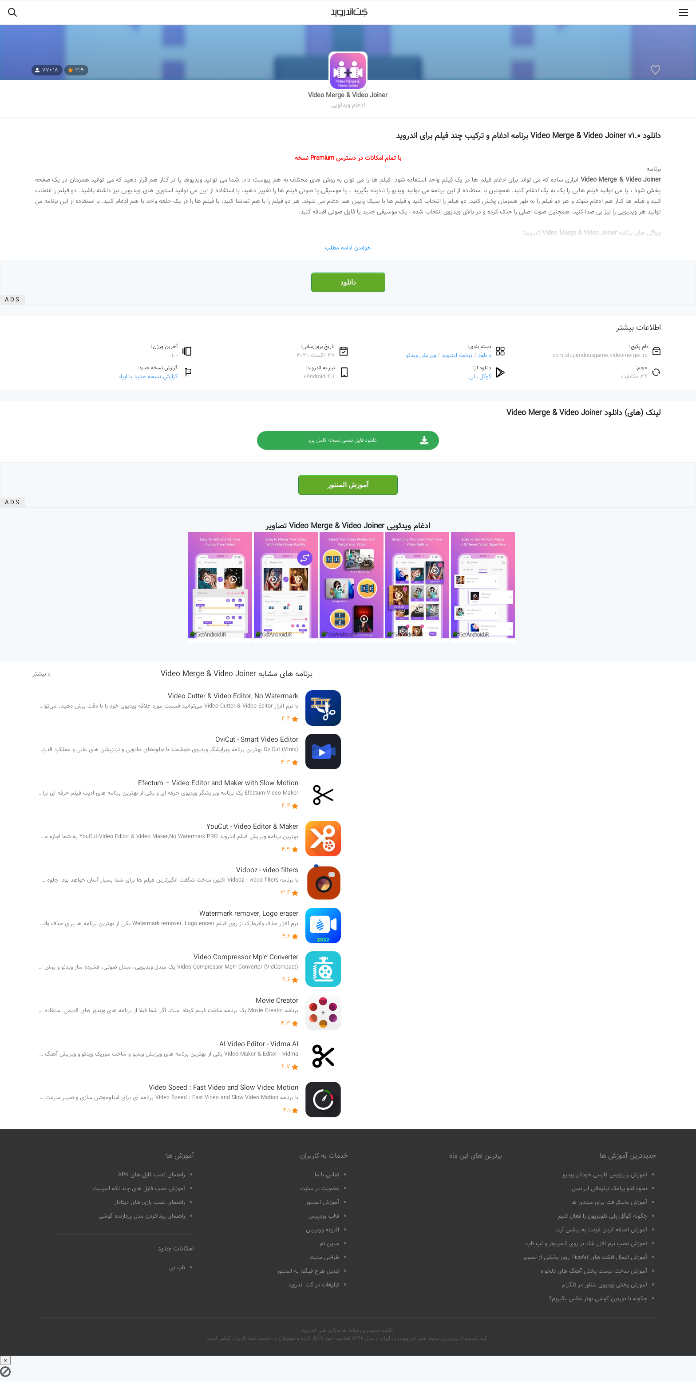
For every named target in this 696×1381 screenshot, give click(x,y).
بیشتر (39, 674)
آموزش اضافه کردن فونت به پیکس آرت (601, 1230)
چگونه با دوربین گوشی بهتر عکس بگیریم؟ (598, 1298)
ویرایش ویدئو (421, 355)
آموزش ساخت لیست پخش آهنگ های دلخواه (594, 1271)
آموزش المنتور (348, 484)
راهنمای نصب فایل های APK (151, 1175)
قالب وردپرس (323, 1216)
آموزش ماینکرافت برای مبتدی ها (609, 1202)
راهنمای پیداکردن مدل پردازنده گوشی (142, 1216)
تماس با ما (327, 1175)
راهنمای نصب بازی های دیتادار (150, 1202)
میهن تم (329, 1243)
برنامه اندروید (457, 355)
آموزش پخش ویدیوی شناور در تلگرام (604, 1285)
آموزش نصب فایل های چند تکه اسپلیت (138, 1188)
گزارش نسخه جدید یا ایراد (148, 376)
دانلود (348, 282)
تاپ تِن (177, 1267)
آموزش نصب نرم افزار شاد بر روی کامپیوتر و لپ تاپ (586, 1243)
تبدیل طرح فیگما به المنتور (308, 1271)
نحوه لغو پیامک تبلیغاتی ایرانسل (609, 1188)
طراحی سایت (324, 1257)
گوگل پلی (480, 376)
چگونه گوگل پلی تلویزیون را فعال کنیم (602, 1216)
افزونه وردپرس (322, 1230)
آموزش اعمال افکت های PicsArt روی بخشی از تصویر (585, 1257)
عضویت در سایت (319, 1188)
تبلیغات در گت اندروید (313, 1285)
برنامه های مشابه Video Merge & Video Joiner (236, 674)
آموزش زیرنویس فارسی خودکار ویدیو (605, 1175)
